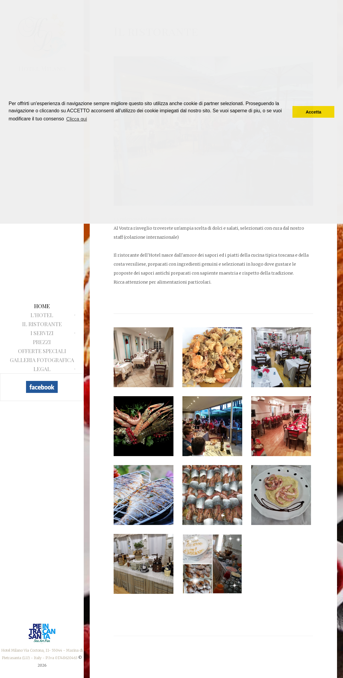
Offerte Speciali (42, 351)
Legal (42, 369)
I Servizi (42, 333)
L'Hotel (42, 315)
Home (42, 306)
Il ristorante (42, 324)
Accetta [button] (313, 112)
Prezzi (42, 342)
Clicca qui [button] (76, 119)
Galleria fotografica (42, 360)
